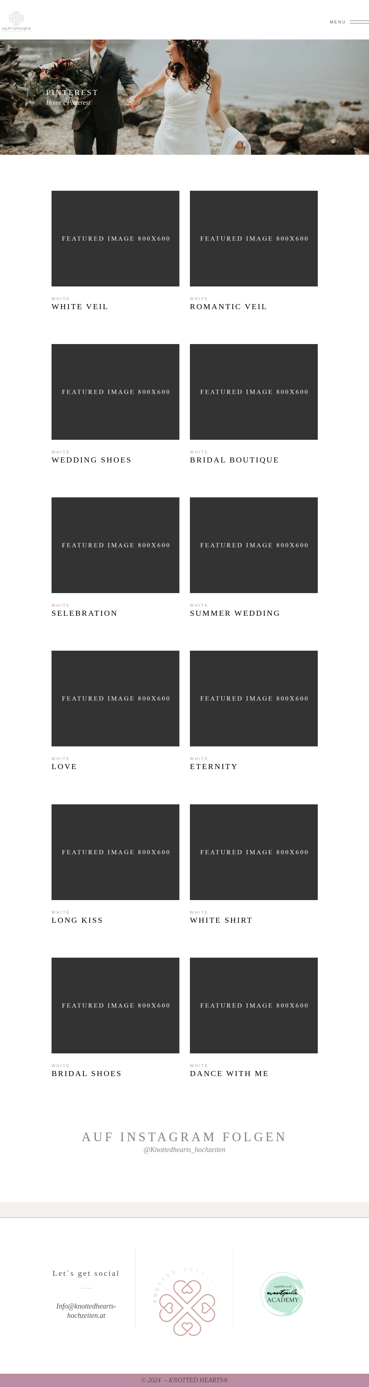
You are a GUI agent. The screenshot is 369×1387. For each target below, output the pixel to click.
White (61, 299)
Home (54, 102)
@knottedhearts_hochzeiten (184, 1149)
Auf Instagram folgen (185, 1137)
